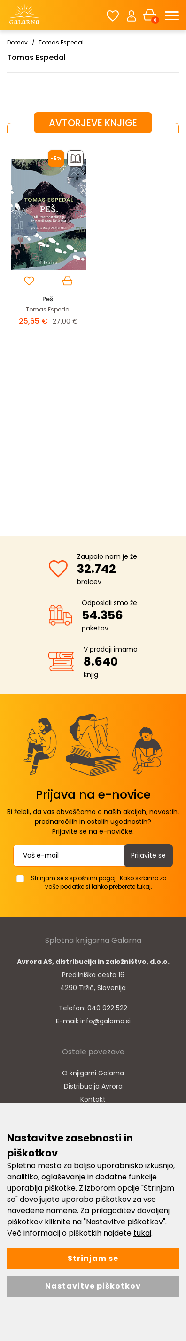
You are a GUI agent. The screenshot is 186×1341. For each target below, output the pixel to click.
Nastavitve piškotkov (93, 1286)
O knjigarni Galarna (93, 1073)
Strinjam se (93, 1258)
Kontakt (93, 1099)
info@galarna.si (105, 1021)
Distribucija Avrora (93, 1086)
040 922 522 (107, 1008)
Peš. (48, 299)
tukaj (142, 1233)
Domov (17, 42)
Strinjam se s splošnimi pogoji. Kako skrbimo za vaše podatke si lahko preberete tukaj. (99, 882)
